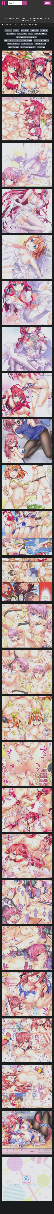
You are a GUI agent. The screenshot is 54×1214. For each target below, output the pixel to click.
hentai (16, 30)
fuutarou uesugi (41, 40)
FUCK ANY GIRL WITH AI (27, 20)
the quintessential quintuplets (18, 40)
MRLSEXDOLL (44, 18)
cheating (34, 30)
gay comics (20, 18)
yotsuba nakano (28, 47)
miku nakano (40, 44)
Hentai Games (32, 18)
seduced (44, 30)
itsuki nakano (27, 44)
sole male (21, 34)
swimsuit (25, 30)
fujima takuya (40, 34)
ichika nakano (13, 44)
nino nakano (13, 47)
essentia (41, 47)
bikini (30, 34)
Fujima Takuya (11, 25)
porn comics (9, 18)
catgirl (8, 30)
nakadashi (10, 34)
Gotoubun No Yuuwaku (30, 25)
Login (47, 3)
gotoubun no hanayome (26, 37)
